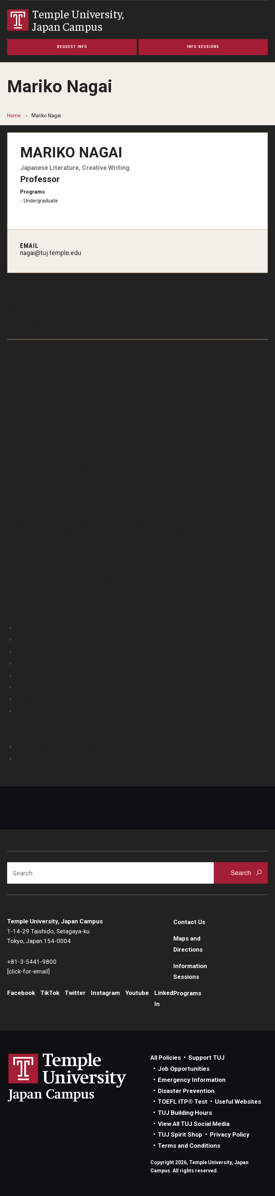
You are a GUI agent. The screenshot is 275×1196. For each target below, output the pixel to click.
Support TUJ (206, 1057)
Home (14, 115)
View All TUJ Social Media (194, 1123)
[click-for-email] (28, 971)
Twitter (75, 992)
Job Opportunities (183, 1068)
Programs (187, 993)
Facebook (21, 992)
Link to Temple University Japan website (78, 1077)
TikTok (49, 992)
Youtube (137, 992)
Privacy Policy (230, 1134)
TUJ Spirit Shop (180, 1134)
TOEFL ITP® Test (182, 1101)
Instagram (105, 992)
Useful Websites (238, 1101)
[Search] (110, 873)
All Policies (165, 1057)
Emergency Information (192, 1079)
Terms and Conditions (189, 1145)
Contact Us (189, 922)
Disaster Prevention (186, 1090)
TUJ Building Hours (185, 1112)
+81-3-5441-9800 (32, 961)
